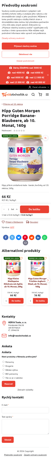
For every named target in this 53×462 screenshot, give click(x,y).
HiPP (12, 227)
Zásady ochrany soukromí (35, 455)
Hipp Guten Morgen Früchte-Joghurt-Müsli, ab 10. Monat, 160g (37, 282)
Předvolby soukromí (13, 455)
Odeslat (7, 439)
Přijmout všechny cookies (25, 46)
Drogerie (8, 366)
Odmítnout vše (25, 54)
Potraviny (8, 362)
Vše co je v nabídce (13, 378)
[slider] (19, 130)
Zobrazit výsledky (25, 389)
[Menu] (47, 94)
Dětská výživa (10, 370)
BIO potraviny (10, 374)
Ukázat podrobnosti (25, 61)
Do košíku (34, 209)
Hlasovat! (8, 384)
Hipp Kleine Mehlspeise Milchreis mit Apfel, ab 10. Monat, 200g (13, 282)
